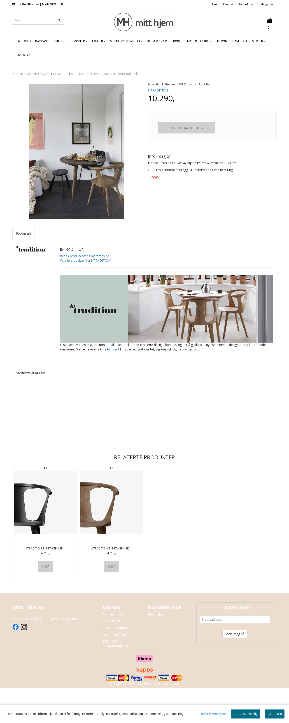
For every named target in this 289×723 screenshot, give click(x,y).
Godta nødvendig (245, 714)
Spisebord (60, 73)
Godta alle (275, 714)
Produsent (23, 264)
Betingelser (266, 4)
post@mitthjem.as (116, 680)
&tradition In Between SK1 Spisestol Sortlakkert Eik (45, 581)
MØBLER (30, 73)
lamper (112, 380)
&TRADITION (158, 90)
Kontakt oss (245, 4)
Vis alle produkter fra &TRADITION (85, 291)
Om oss (228, 4)
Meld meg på (235, 668)
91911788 (110, 676)
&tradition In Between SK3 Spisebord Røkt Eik (104, 73)
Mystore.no (73, 653)
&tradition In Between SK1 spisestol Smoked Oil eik (111, 581)
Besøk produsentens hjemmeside (84, 287)
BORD (45, 73)
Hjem (214, 4)
